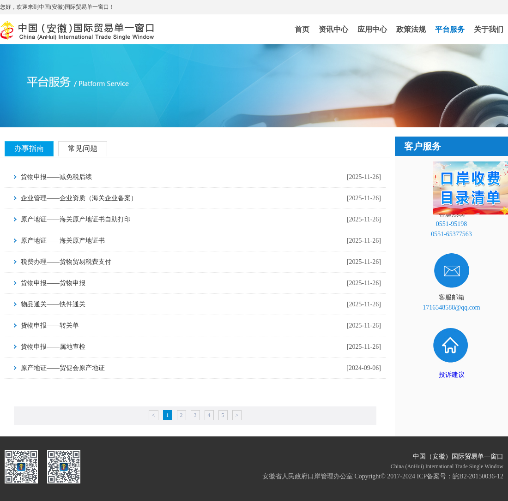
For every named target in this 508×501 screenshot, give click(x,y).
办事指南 (29, 148)
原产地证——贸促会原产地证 (63, 367)
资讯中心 (333, 29)
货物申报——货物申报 (53, 283)
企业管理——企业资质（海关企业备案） (79, 198)
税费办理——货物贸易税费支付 (66, 261)
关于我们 (488, 29)
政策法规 (411, 29)
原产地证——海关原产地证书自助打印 (76, 219)
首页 (302, 29)
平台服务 (450, 29)
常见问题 (82, 148)
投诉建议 (452, 374)
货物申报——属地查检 (53, 346)
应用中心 (372, 29)
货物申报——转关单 (50, 325)
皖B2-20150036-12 (478, 476)
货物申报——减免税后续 (56, 176)
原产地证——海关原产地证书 (63, 240)
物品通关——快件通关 (53, 304)
